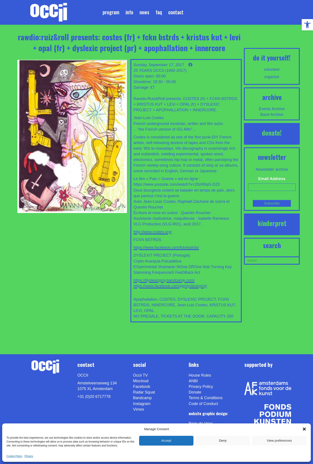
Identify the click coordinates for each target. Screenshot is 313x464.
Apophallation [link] (145, 299)
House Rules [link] (200, 375)
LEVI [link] (137, 310)
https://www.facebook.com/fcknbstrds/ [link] (166, 247)
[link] (307, 24)
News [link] (144, 12)
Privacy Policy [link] (201, 386)
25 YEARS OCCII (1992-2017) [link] (159, 70)
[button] (304, 429)
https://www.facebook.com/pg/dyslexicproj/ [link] (170, 286)
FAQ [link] (159, 12)
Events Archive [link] (272, 109)
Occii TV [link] (140, 375)
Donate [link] (195, 392)
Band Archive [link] (271, 114)
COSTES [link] (167, 299)
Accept (166, 440)
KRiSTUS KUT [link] (222, 305)
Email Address (271, 179)
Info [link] (129, 12)
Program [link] (111, 12)
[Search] (272, 260)
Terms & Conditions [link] (206, 398)
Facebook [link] (141, 386)
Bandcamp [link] (142, 398)
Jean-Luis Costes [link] (192, 305)
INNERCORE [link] (163, 305)
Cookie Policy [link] (14, 456)
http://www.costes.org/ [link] (152, 232)
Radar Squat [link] (144, 392)
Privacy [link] (29, 456)
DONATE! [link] (272, 133)
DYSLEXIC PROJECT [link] (197, 299)
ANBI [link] (193, 381)
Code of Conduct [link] (203, 404)
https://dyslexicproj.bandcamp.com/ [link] (164, 280)
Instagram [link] (141, 404)
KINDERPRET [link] (272, 223)
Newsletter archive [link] (272, 169)
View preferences (279, 440)
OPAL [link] (149, 310)
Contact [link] (175, 12)
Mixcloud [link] (140, 381)
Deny (222, 440)
